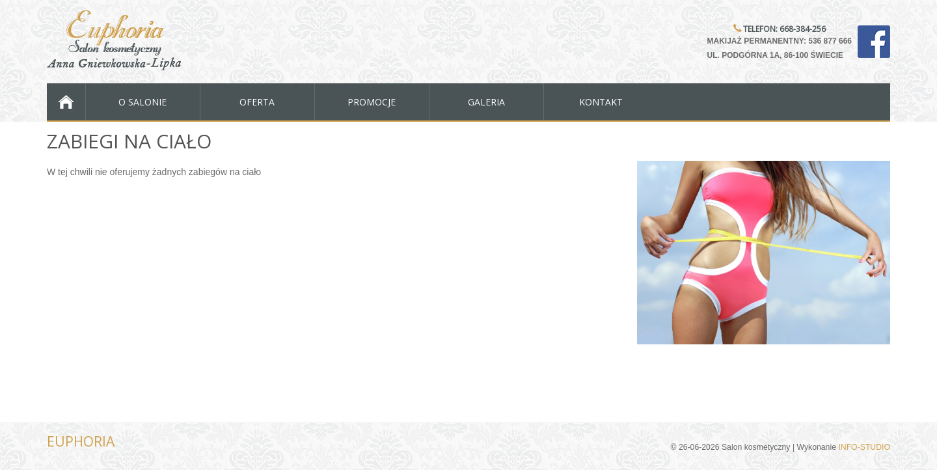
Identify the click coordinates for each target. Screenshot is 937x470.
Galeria (486, 102)
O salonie (142, 102)
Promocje (371, 102)
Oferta (257, 102)
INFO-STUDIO (864, 447)
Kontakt (601, 102)
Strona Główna (66, 101)
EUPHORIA (81, 441)
